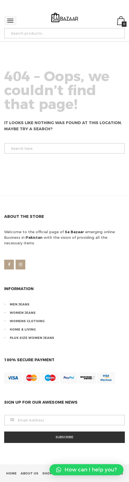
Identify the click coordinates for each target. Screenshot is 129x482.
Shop (47, 473)
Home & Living (23, 329)
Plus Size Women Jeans (32, 338)
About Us (29, 473)
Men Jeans (19, 304)
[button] (86, 469)
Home (11, 473)
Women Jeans (23, 313)
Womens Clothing (27, 321)
